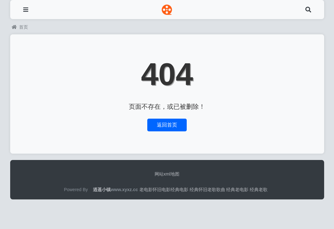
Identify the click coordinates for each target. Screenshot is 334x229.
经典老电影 (237, 189)
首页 (20, 27)
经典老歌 (259, 189)
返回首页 (167, 125)
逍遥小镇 (102, 189)
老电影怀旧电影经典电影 (163, 189)
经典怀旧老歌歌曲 (207, 189)
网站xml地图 (167, 174)
